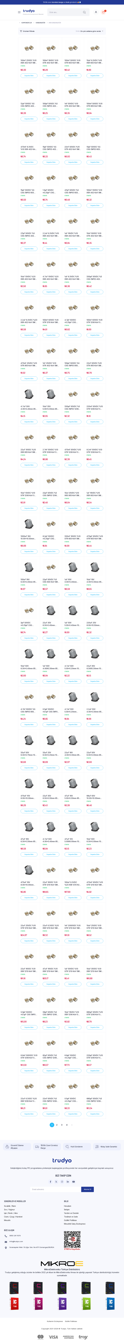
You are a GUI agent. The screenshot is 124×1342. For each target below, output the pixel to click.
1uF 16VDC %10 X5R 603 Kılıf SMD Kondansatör (94, 494)
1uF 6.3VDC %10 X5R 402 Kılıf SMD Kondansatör (72, 277)
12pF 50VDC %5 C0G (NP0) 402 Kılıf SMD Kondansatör (27, 104)
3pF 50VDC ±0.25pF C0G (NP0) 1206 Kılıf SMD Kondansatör (29, 624)
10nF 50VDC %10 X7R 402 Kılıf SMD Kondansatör (95, 234)
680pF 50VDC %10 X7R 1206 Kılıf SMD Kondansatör (95, 1013)
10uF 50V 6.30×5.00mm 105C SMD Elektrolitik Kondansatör (95, 840)
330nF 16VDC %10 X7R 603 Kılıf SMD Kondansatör (72, 537)
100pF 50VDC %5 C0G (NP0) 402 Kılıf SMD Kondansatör (50, 104)
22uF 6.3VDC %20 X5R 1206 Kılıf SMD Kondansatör (29, 1099)
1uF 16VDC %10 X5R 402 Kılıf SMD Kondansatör (72, 234)
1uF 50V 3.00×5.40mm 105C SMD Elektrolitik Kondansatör (71, 580)
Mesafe (7, 1220)
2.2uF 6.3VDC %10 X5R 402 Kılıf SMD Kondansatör (51, 234)
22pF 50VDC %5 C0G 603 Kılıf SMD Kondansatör (51, 580)
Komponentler (27, 23)
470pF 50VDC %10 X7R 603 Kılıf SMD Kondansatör (95, 537)
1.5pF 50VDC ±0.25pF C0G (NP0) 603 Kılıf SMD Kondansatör (51, 191)
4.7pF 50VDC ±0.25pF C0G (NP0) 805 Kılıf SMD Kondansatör (72, 321)
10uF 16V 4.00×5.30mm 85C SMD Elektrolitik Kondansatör (95, 580)
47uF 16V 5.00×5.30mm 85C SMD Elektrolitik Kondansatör (72, 797)
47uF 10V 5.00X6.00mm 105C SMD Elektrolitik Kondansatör (73, 840)
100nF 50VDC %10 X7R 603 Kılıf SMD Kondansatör (72, 61)
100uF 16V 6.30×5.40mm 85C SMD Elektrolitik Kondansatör (29, 580)
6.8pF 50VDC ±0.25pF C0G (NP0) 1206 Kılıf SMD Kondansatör (72, 1056)
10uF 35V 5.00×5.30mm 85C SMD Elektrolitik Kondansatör (50, 407)
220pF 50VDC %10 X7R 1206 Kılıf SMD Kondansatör (95, 1056)
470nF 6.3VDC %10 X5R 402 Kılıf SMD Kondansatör (29, 148)
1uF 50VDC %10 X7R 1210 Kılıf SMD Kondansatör (73, 970)
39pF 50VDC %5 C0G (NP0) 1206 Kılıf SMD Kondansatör (50, 1013)
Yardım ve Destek (71, 1213)
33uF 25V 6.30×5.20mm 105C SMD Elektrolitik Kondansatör (51, 753)
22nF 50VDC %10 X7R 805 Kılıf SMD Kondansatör (94, 364)
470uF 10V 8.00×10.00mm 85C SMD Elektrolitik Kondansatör (27, 797)
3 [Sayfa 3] (61, 1125)
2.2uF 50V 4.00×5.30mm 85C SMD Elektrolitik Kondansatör (95, 710)
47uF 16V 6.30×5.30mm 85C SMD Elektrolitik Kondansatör (29, 840)
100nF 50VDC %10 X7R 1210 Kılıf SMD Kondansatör (51, 321)
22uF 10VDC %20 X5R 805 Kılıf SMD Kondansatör (28, 451)
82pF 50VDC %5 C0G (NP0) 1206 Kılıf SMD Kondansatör (50, 1056)
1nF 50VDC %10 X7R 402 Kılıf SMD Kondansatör (73, 104)
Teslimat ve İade (71, 1217)
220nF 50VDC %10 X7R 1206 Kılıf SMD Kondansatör (95, 407)
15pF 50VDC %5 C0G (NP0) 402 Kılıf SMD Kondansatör (49, 148)
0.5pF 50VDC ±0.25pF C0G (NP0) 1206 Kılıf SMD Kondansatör (72, 1099)
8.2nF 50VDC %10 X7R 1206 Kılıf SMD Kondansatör (95, 451)
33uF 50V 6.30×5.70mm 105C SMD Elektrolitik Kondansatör (29, 753)
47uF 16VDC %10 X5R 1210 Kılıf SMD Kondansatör (51, 970)
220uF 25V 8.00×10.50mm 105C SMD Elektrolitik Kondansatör (93, 624)
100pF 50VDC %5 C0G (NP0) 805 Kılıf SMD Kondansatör (72, 364)
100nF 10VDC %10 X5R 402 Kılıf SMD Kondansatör (94, 191)
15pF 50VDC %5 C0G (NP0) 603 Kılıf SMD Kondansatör (27, 191)
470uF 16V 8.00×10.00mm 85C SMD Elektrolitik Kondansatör (27, 883)
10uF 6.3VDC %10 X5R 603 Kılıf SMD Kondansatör (94, 61)
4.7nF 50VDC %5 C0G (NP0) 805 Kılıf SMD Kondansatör (28, 710)
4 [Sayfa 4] (66, 1125)
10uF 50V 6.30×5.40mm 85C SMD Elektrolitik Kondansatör (29, 667)
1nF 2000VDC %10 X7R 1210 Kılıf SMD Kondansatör (73, 926)
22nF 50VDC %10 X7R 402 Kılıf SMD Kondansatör (73, 148)
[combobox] (92, 31)
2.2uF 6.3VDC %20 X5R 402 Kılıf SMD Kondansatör (29, 321)
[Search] (84, 12)
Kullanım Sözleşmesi (55, 1321)
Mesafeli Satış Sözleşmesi (74, 1224)
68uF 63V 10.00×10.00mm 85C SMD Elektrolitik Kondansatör (93, 797)
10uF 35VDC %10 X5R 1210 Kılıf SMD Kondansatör (95, 970)
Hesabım (67, 1206)
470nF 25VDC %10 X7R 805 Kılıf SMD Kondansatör (29, 364)
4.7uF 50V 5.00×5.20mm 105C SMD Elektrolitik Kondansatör (73, 667)
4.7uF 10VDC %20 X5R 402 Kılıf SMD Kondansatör (51, 277)
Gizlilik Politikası (70, 1220)
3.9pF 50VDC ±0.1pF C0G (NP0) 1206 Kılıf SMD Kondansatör (28, 1013)
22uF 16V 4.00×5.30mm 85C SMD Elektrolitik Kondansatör (73, 753)
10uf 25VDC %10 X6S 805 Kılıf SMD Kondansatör (72, 494)
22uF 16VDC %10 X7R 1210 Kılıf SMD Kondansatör (51, 883)
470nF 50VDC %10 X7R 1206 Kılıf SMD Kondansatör (73, 451)
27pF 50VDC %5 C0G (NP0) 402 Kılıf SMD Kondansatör (28, 234)
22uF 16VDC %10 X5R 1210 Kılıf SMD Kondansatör (29, 970)
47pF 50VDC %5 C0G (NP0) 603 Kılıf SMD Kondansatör (72, 191)
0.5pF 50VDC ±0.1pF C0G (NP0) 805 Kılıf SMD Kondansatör (50, 710)
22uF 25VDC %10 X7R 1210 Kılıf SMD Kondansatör (29, 926)
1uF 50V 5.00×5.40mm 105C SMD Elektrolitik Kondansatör (73, 624)
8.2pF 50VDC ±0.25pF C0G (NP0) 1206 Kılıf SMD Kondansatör (51, 537)
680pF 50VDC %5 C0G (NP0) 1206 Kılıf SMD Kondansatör (94, 1099)
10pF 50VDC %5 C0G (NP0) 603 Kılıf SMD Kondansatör (93, 148)
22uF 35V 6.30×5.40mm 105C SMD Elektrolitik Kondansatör (49, 624)
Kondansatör (40, 23)
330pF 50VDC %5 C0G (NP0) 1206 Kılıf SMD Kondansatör (72, 407)
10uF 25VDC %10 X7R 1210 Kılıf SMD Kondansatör (95, 926)
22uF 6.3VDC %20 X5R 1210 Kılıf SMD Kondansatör (51, 926)
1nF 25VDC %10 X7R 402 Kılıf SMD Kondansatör (51, 364)
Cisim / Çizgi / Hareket (13, 1217)
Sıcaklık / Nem (10, 1206)
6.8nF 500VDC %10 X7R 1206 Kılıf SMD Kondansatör (29, 1056)
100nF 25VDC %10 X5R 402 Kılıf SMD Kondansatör (29, 61)
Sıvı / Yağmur (9, 1209)
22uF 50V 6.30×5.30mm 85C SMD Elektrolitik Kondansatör (94, 753)
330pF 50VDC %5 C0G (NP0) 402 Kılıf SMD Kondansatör (94, 277)
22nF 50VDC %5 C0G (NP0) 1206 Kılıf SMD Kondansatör (50, 1099)
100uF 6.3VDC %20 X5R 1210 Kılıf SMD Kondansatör (73, 883)
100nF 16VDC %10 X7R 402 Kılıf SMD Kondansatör (51, 61)
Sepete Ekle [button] (28, 76)
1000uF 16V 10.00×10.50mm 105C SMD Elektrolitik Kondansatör (27, 537)
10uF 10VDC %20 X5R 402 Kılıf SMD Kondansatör (29, 277)
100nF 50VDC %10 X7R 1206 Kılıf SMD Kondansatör (95, 321)
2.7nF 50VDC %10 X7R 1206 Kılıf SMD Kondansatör (51, 451)
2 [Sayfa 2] (56, 1125)
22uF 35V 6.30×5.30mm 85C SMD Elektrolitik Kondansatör (51, 797)
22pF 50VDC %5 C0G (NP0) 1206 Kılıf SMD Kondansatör (50, 494)
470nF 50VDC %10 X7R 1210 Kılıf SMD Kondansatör (95, 883)
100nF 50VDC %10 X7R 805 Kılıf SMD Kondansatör (94, 104)
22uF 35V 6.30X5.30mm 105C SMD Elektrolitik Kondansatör (95, 667)
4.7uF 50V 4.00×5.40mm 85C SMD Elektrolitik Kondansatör (29, 407)
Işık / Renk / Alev (11, 1213)
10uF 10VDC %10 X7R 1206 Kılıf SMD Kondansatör (29, 494)
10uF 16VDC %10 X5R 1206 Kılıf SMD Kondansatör (73, 1013)
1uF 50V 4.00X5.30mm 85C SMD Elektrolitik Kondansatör (51, 667)
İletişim (67, 1209)
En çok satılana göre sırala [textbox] (91, 31)
